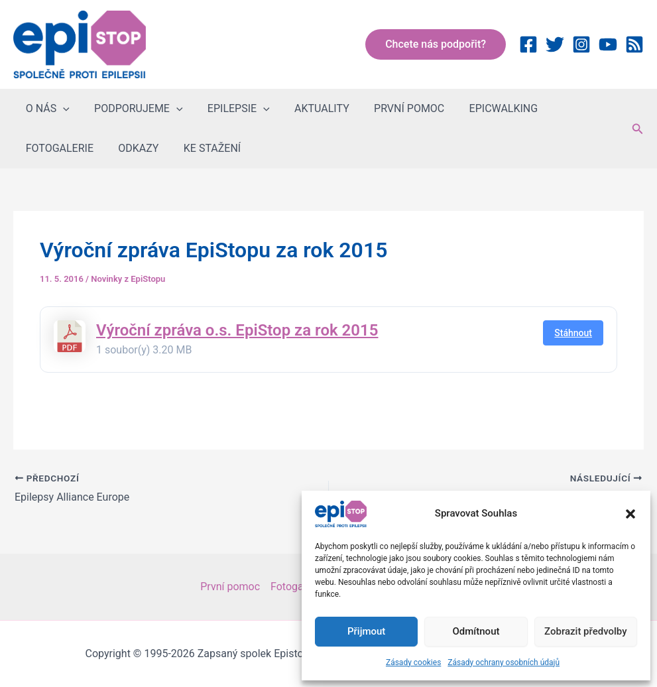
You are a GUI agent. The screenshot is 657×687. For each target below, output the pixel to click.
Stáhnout (573, 333)
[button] (630, 514)
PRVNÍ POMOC (393, 108)
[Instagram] (581, 44)
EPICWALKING (483, 108)
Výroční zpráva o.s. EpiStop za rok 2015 (237, 330)
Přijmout (366, 631)
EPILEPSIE (230, 109)
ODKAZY (44, 148)
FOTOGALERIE (573, 108)
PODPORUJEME (133, 109)
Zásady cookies (413, 662)
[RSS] (634, 44)
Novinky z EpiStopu (128, 279)
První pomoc (230, 586)
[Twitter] (555, 44)
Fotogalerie (297, 586)
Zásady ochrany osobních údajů (504, 662)
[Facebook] (528, 44)
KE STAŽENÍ (114, 148)
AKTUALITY (309, 108)
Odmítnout (476, 631)
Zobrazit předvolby (585, 631)
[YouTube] (608, 44)
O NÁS (46, 109)
